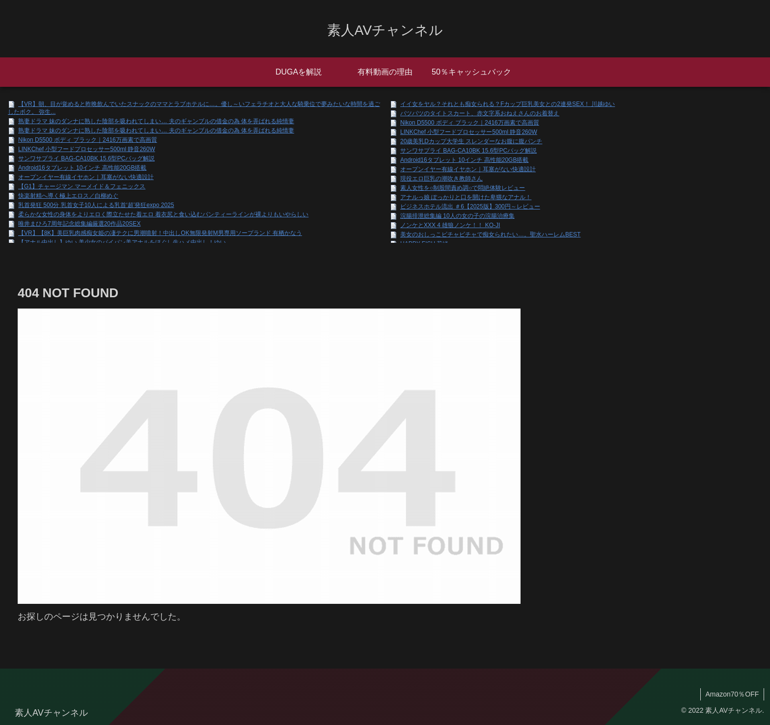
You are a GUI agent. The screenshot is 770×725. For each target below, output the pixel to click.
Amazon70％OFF (732, 694)
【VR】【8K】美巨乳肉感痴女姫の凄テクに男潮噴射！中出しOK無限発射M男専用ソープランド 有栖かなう (160, 233)
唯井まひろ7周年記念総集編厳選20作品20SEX (79, 223)
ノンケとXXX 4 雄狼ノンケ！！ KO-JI (450, 225)
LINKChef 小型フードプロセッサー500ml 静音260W (86, 149)
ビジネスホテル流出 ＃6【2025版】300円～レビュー (470, 206)
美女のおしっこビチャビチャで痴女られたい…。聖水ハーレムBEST (490, 234)
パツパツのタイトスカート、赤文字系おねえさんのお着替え (479, 113)
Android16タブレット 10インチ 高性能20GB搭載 (82, 167)
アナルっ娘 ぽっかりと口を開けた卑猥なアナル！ (465, 197)
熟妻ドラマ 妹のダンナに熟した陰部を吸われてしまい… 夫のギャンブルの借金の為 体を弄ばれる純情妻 (156, 121)
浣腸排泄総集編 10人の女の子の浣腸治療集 (457, 215)
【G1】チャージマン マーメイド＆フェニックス (81, 186)
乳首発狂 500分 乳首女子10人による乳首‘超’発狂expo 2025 (96, 205)
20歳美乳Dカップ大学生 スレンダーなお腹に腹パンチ (471, 141)
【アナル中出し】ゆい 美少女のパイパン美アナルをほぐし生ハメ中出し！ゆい (122, 242)
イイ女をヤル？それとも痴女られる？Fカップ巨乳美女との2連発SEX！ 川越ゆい (507, 104)
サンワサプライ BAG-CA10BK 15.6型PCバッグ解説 (86, 158)
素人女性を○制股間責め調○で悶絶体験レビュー (462, 187)
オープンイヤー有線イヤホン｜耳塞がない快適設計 (86, 177)
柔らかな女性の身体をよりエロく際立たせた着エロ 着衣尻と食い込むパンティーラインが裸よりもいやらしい (163, 214)
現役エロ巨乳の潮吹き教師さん (441, 178)
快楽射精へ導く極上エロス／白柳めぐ (68, 195)
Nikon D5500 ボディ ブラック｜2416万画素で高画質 (87, 139)
